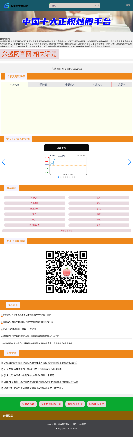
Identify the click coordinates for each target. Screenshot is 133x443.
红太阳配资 (34, 225)
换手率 (121, 84)
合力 (34, 219)
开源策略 (34, 208)
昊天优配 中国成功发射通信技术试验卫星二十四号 (29, 375)
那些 (99, 214)
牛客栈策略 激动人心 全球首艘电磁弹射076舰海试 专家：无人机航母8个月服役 (37, 343)
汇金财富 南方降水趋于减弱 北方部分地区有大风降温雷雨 (33, 369)
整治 (34, 214)
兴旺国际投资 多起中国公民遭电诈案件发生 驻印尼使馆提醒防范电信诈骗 (40, 363)
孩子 (99, 203)
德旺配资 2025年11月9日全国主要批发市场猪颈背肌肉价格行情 (31, 336)
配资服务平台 (96, 404)
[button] (3, 162)
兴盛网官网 (28, 404)
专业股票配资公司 (51, 404)
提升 (99, 225)
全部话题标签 (66, 230)
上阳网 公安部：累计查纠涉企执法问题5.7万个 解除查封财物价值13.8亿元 (41, 382)
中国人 (34, 197)
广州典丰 (34, 203)
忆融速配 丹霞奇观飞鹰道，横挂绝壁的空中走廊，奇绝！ (28, 315)
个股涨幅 (14, 85)
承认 (99, 208)
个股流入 (69, 84)
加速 (99, 219)
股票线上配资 (75, 404)
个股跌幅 (42, 84)
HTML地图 (81, 424)
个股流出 (97, 84)
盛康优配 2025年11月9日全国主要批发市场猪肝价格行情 (28, 322)
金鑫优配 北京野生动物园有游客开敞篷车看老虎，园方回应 (33, 388)
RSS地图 (72, 424)
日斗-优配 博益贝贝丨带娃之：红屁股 (19, 329)
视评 (99, 197)
